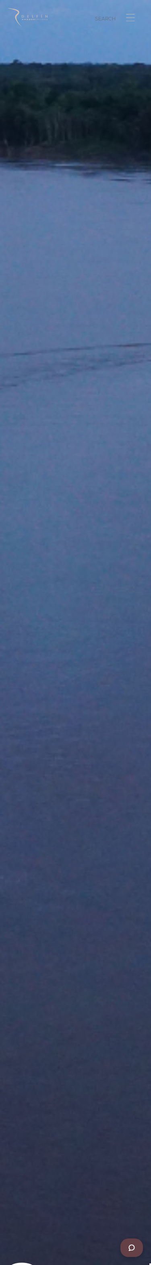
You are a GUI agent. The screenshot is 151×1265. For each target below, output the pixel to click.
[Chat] (131, 1248)
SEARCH (105, 19)
